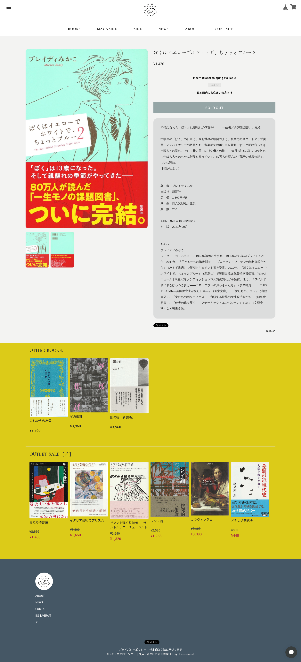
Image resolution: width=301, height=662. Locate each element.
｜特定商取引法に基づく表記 (164, 649)
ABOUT (191, 29)
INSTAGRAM (43, 615)
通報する (270, 331)
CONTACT (224, 29)
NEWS (163, 29)
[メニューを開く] (9, 9)
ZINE (137, 29)
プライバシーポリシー (132, 649)
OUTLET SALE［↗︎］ (51, 454)
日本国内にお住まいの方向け (214, 92)
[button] (37, 249)
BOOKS (74, 29)
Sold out (214, 85)
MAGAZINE (107, 29)
